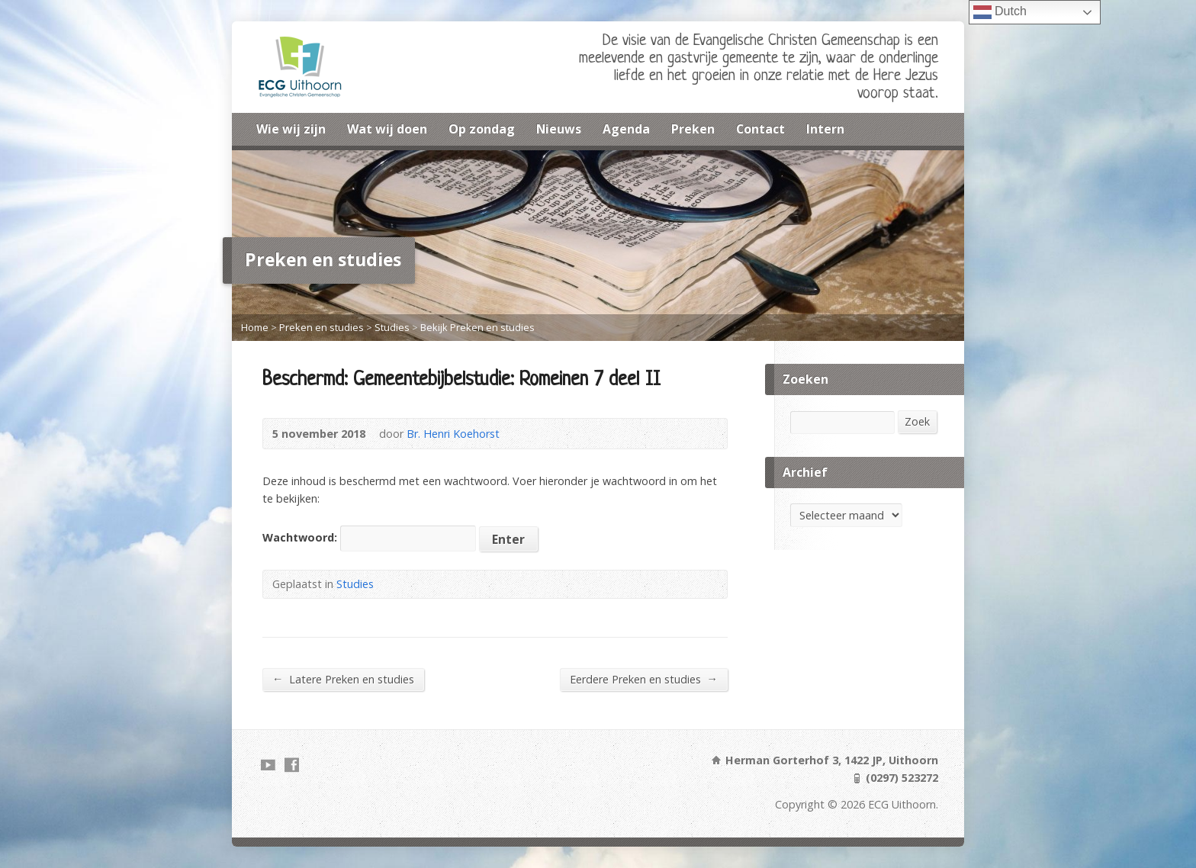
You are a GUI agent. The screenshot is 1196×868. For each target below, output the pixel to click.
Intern (825, 129)
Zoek (917, 421)
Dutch (1000, 12)
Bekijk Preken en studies (477, 327)
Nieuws (558, 129)
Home (254, 327)
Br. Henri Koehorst (453, 433)
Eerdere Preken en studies (644, 678)
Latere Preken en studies (343, 678)
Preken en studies (321, 327)
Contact (760, 129)
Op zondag (481, 129)
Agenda (626, 129)
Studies (392, 327)
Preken (693, 129)
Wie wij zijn (291, 129)
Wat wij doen (387, 129)
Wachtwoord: (369, 537)
